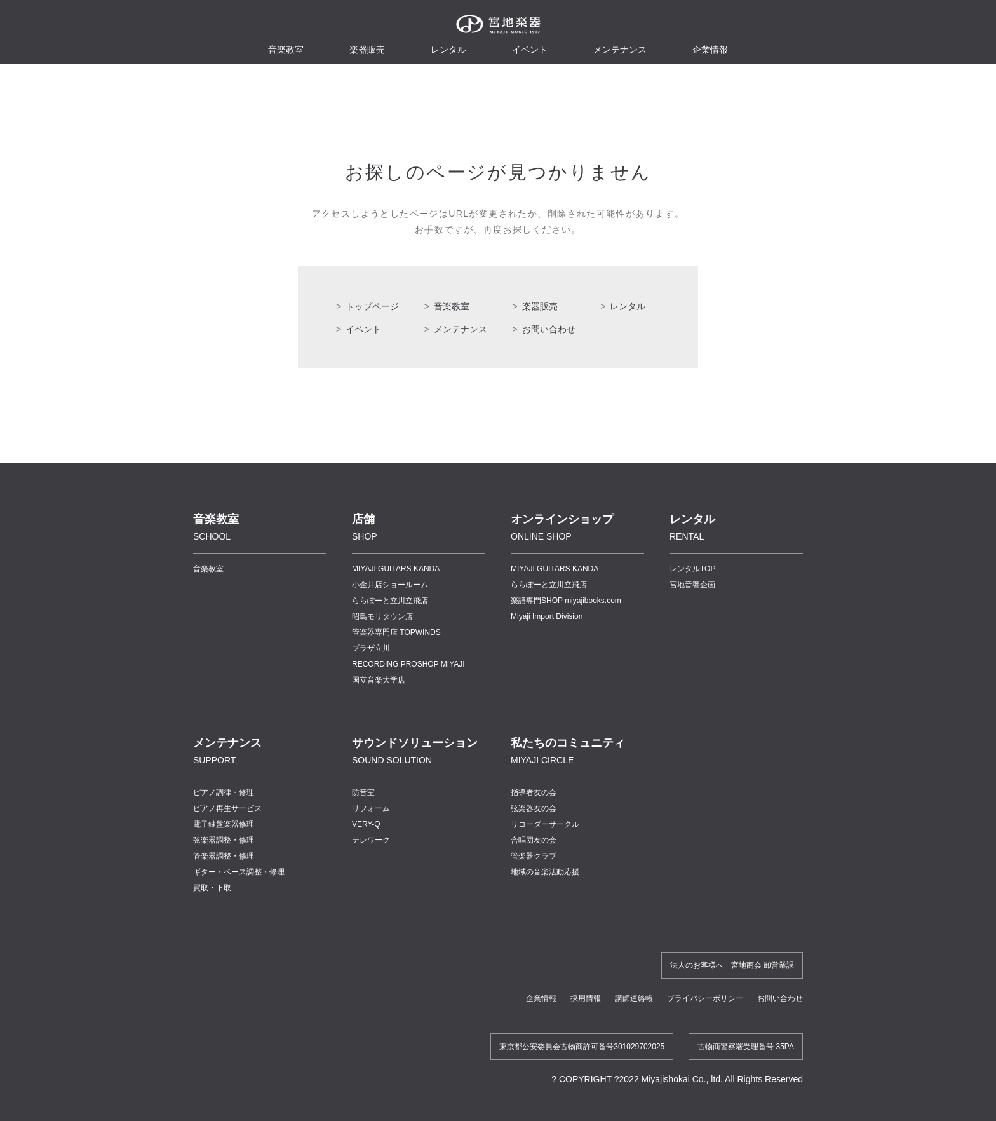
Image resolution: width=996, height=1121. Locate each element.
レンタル (448, 49)
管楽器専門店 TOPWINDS (396, 632)
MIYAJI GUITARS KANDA (396, 568)
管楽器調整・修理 (223, 856)
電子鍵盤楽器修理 (223, 824)
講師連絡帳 (634, 998)
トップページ (372, 306)
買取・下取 (212, 887)
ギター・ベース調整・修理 (239, 871)
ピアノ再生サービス (227, 808)
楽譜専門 (566, 600)
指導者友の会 (533, 792)
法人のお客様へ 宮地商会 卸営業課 (732, 965)
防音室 (363, 792)
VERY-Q (366, 824)
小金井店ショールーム (390, 584)
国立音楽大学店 (378, 680)
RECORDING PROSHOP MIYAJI (408, 664)
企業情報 (541, 998)
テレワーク (371, 840)
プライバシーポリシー (705, 998)
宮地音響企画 (692, 584)
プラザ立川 (371, 648)
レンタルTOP (692, 568)
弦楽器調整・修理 (223, 840)
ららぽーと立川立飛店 (390, 600)
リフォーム (371, 808)
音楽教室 (451, 306)
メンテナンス (620, 49)
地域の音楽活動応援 (545, 871)
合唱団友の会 (533, 840)
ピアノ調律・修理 (223, 792)
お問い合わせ (548, 329)
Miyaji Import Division (546, 616)
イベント (530, 49)
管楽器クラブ (533, 856)
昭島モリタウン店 (382, 616)
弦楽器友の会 (533, 808)
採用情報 (585, 998)
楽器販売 (367, 49)
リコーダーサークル (545, 824)
